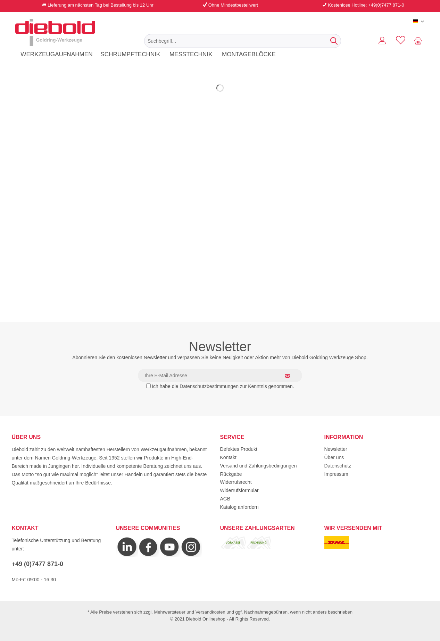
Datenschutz (337, 466)
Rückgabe (231, 474)
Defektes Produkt (238, 449)
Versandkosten (210, 612)
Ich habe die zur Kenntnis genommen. (223, 386)
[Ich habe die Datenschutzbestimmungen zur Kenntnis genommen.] (148, 385)
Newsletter (335, 449)
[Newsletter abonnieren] (291, 376)
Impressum (336, 474)
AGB (225, 498)
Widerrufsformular (239, 490)
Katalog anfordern (239, 507)
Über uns (334, 457)
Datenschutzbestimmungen (209, 386)
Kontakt (228, 457)
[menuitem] (242, 41)
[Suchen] (334, 41)
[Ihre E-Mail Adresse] (220, 375)
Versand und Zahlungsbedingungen (258, 466)
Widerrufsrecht (236, 482)
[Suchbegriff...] (242, 41)
